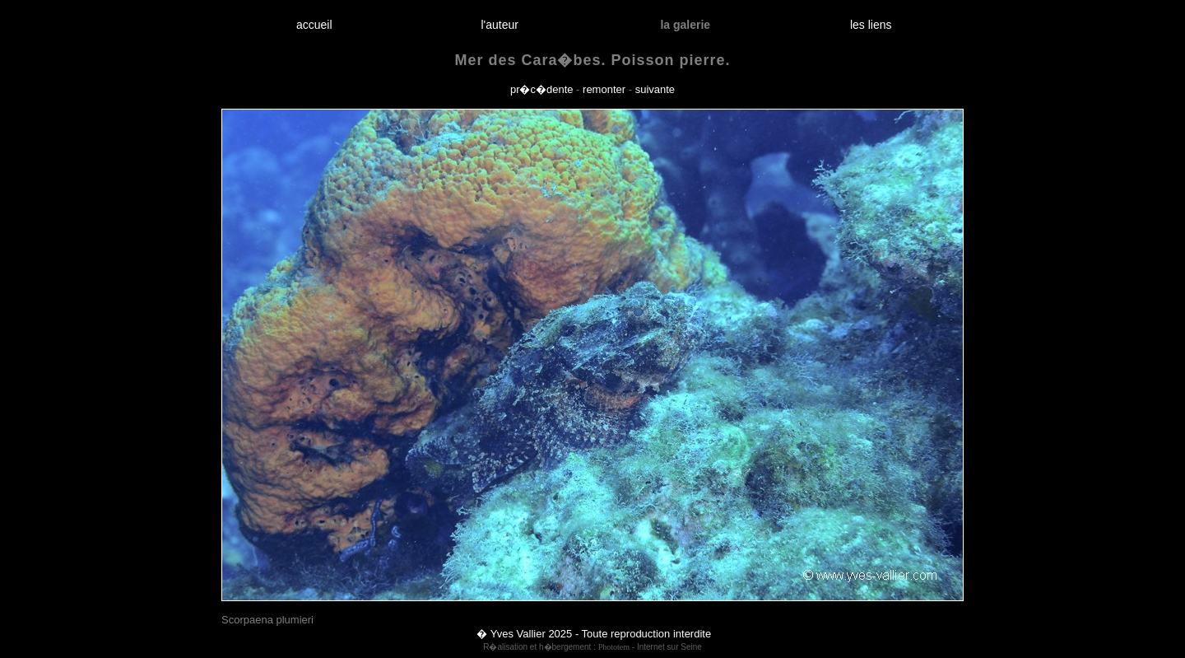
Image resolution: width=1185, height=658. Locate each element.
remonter (604, 89)
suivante (655, 89)
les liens (870, 24)
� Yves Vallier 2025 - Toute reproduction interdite (593, 634)
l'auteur (500, 24)
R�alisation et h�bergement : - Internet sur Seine (592, 646)
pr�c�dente (542, 89)
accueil (314, 24)
